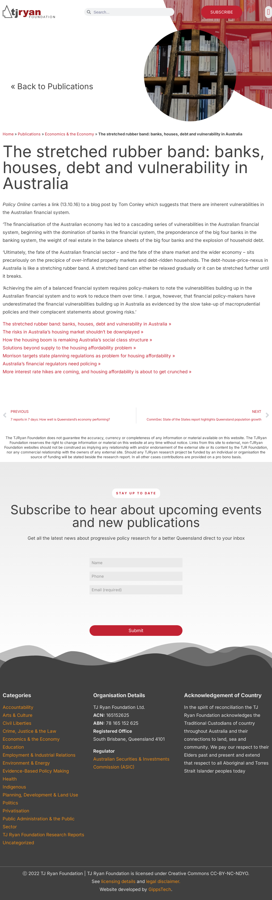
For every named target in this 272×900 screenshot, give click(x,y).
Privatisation (16, 810)
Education (13, 747)
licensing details (118, 881)
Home (8, 134)
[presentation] (130, 609)
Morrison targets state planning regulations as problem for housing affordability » (89, 355)
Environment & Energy (26, 763)
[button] (268, 12)
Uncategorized (18, 842)
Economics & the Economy (69, 134)
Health (10, 779)
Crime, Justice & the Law (29, 731)
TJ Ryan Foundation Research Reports (43, 834)
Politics (10, 802)
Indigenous (14, 787)
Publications (29, 134)
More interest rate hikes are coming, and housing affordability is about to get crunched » (97, 371)
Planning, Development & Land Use (40, 795)
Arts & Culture (17, 715)
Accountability (18, 707)
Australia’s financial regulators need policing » (52, 363)
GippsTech (159, 889)
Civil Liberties (17, 723)
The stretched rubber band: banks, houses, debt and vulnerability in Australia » (87, 324)
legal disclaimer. (163, 881)
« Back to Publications (52, 86)
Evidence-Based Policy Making (36, 771)
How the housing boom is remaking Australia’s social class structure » (77, 339)
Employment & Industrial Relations (39, 755)
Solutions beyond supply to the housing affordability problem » (69, 347)
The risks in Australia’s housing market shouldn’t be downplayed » (73, 332)
